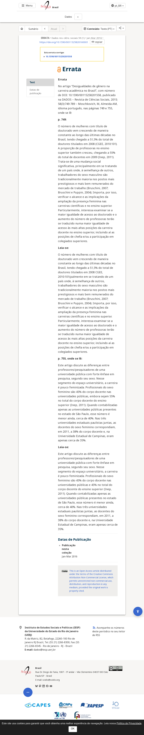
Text (32, 82)
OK (73, 728)
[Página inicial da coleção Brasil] (26, 675)
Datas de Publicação (35, 91)
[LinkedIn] (43, 686)
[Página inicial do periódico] (22, 29)
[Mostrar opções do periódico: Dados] (78, 17)
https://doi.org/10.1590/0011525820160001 (63, 42)
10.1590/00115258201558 (59, 56)
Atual (54, 29)
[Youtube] (51, 686)
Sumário (33, 29)
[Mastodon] (40, 686)
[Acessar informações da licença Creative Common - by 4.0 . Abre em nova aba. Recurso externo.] (64, 571)
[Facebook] (47, 686)
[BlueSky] (36, 686)
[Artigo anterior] (45, 29)
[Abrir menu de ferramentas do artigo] (28, 680)
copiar (96, 42)
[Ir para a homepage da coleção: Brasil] (63, 5)
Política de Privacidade (129, 723)
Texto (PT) (97, 29)
